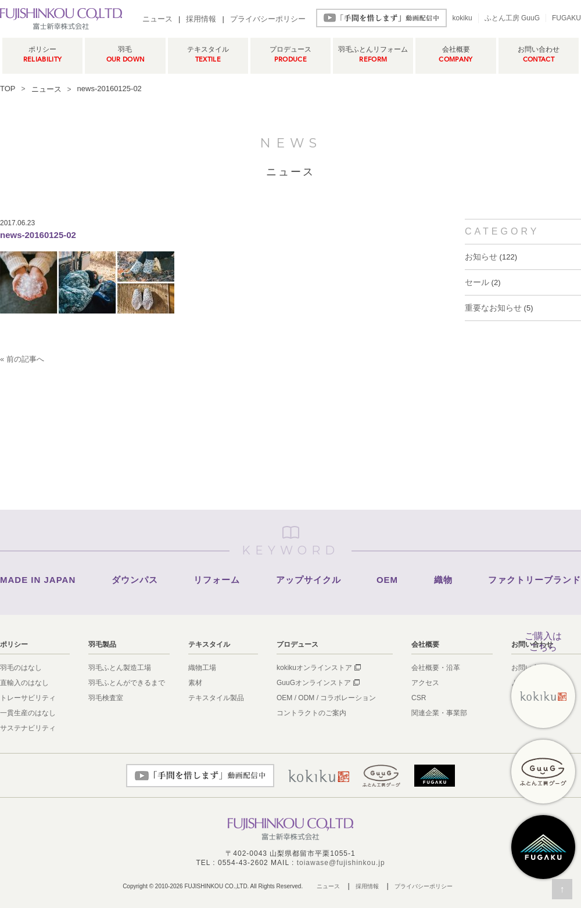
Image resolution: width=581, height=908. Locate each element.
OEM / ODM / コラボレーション (326, 698)
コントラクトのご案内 (311, 713)
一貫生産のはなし (28, 713)
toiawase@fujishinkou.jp (341, 863)
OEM (387, 580)
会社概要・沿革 (435, 668)
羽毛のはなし (21, 668)
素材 (195, 683)
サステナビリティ (28, 728)
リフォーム (216, 580)
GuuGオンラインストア (314, 683)
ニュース (157, 19)
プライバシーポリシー (268, 19)
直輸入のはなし (24, 683)
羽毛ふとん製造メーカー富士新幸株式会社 (61, 19)
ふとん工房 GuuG (512, 18)
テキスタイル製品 (216, 698)
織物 (443, 580)
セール (477, 282)
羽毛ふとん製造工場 (119, 668)
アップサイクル (308, 580)
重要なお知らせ (493, 307)
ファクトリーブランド (534, 580)
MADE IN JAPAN (38, 580)
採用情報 (201, 19)
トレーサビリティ (28, 698)
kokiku (462, 18)
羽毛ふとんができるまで (126, 683)
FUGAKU (566, 18)
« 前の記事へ (22, 359)
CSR (418, 698)
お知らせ (481, 256)
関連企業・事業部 (439, 713)
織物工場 (202, 668)
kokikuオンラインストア (314, 668)
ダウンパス (135, 580)
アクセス (425, 683)
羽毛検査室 (105, 698)
